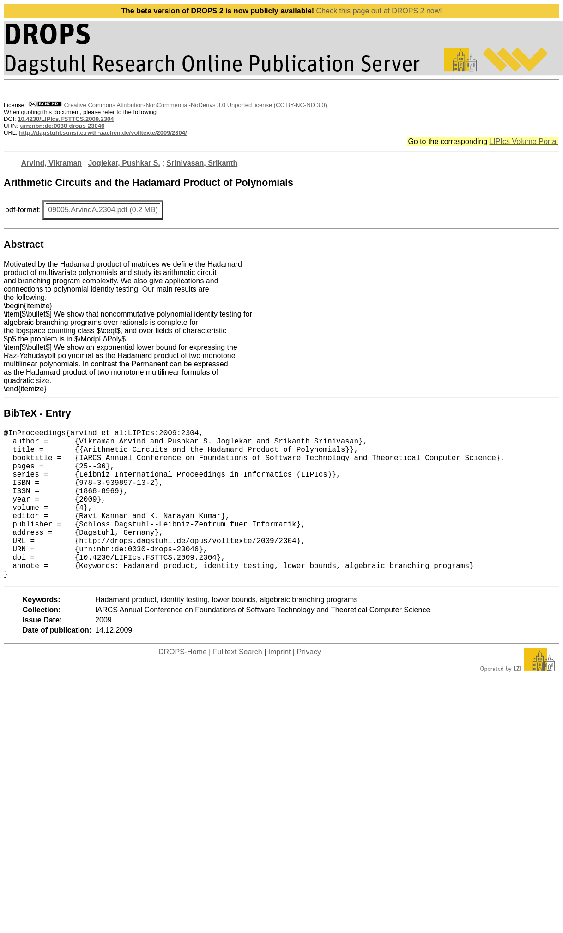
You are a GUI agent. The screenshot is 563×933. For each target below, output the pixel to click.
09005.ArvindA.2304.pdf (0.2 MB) (102, 210)
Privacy (309, 685)
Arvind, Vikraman (51, 163)
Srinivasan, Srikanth (201, 163)
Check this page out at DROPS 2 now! (379, 11)
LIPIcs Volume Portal (523, 141)
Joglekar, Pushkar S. (124, 163)
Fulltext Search (237, 685)
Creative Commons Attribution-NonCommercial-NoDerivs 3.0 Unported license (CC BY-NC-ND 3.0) (177, 105)
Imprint (279, 685)
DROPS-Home (182, 685)
